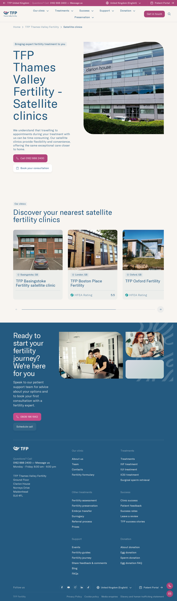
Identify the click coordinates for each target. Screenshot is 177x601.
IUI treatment (128, 469)
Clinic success (129, 500)
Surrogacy (78, 516)
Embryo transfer (82, 511)
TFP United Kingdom (16, 3)
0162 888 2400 (58, 3)
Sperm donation (130, 558)
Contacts (77, 469)
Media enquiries (109, 596)
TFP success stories (132, 521)
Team (75, 464)
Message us (76, 3)
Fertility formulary (83, 474)
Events (76, 547)
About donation (130, 547)
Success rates (128, 511)
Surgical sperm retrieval (135, 480)
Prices (75, 527)
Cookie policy (91, 596)
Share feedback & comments (89, 563)
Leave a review (129, 516)
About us (77, 459)
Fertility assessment (84, 500)
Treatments (127, 459)
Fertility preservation (85, 505)
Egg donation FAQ (131, 563)
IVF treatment (129, 464)
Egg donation (128, 552)
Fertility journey (81, 558)
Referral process (82, 521)
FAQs (75, 573)
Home (16, 27)
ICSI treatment (129, 474)
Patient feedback (131, 505)
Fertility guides (81, 552)
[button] (169, 586)
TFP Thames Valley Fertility (42, 27)
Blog (74, 568)
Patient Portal (162, 3)
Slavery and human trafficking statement (142, 596)
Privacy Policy (74, 596)
